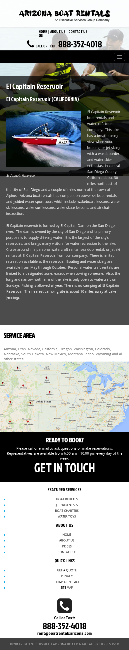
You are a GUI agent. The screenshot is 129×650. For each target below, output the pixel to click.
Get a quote (66, 570)
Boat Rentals (67, 499)
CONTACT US (77, 31)
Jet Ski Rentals (67, 505)
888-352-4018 (80, 44)
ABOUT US (57, 31)
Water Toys (67, 516)
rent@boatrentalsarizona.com (64, 633)
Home (66, 534)
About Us (66, 540)
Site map (66, 587)
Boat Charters (66, 511)
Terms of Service (67, 582)
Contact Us (67, 552)
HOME (43, 31)
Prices (67, 546)
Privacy (67, 576)
